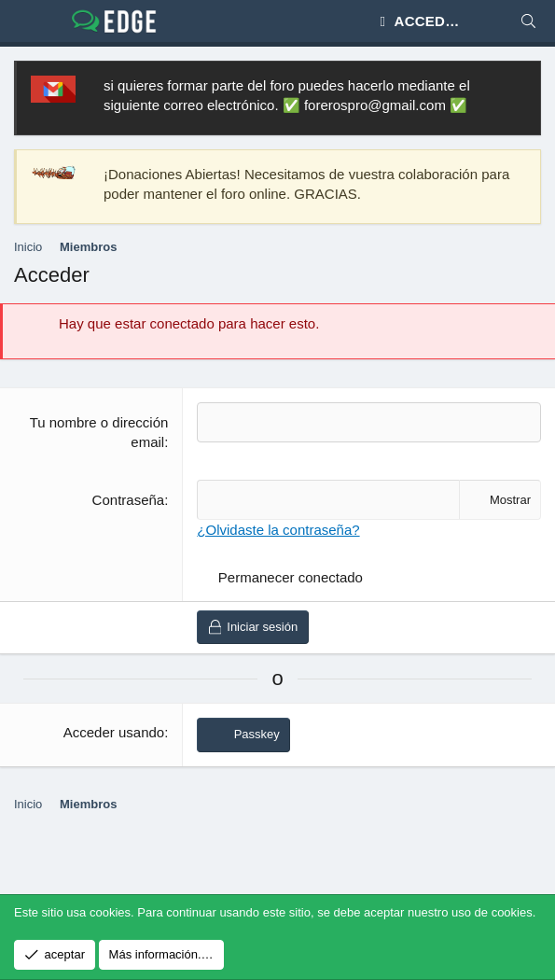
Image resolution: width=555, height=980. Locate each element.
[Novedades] (491, 21)
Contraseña (128, 500)
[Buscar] (528, 21)
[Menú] (28, 21)
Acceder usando (113, 732)
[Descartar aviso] (518, 85)
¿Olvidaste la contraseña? (278, 530)
